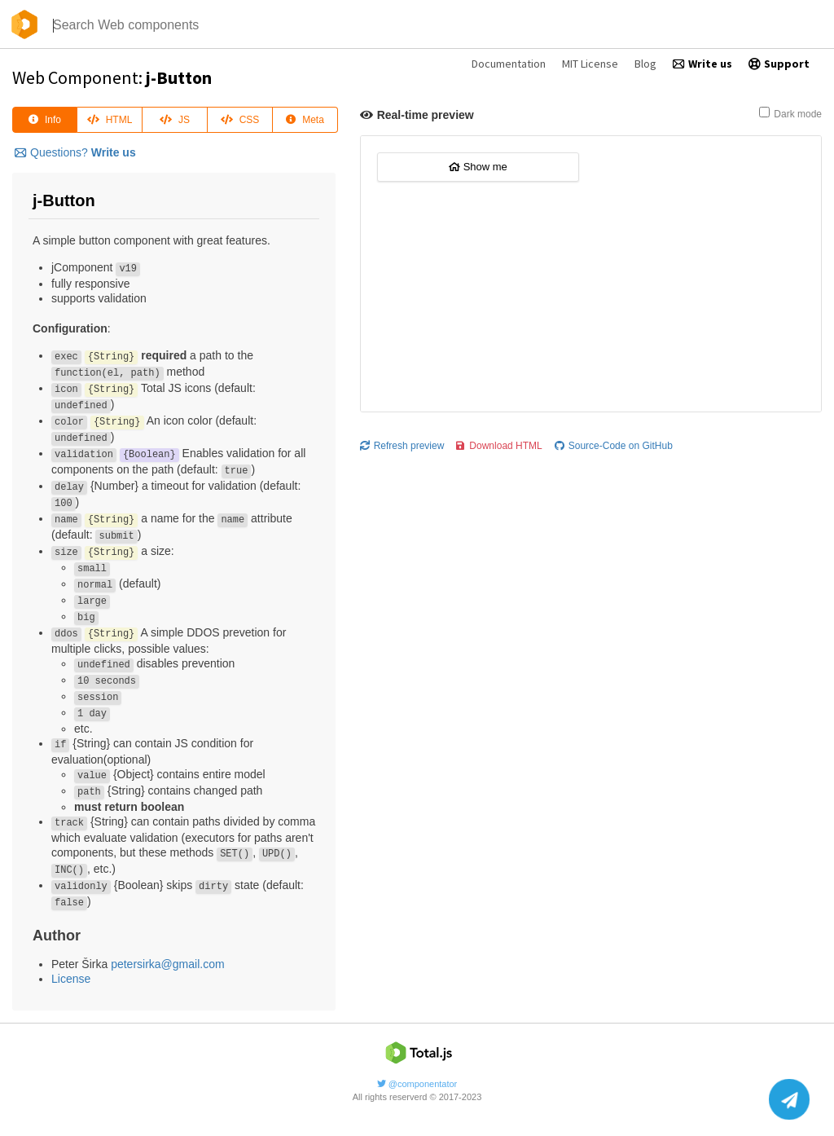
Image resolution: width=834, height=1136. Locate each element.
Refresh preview (402, 445)
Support (779, 63)
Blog (645, 63)
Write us (702, 63)
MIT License (590, 63)
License (70, 978)
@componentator (417, 1084)
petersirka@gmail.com (167, 964)
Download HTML (499, 445)
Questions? (75, 152)
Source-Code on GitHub (614, 445)
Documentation (509, 63)
